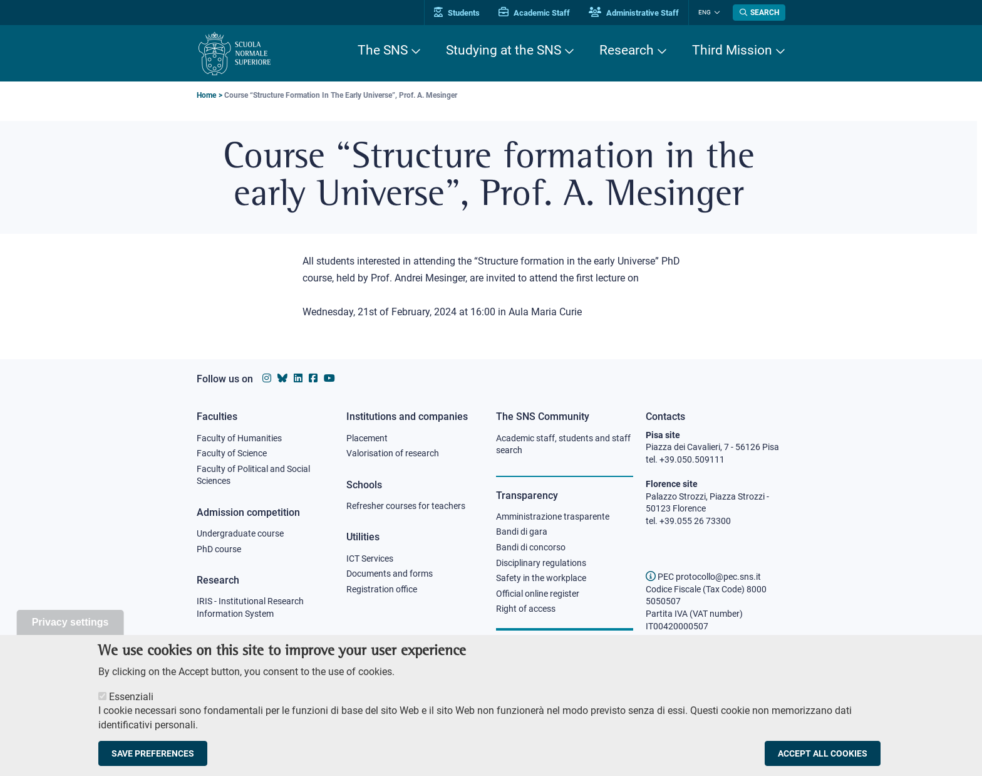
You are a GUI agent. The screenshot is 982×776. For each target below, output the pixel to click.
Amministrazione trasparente (552, 516)
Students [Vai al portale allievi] (457, 13)
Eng (704, 12)
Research (626, 50)
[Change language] (715, 12)
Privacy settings (70, 627)
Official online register (537, 594)
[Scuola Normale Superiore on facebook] (313, 378)
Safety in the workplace (541, 578)
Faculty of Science (232, 453)
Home (206, 95)
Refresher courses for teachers (405, 506)
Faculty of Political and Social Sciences (253, 475)
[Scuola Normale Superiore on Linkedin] (298, 378)
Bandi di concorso (531, 547)
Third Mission (732, 50)
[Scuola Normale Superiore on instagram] (266, 378)
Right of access (526, 609)
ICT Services (369, 558)
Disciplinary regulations (541, 563)
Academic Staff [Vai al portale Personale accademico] (534, 13)
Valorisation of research (392, 453)
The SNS (383, 50)
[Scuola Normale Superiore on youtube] (329, 378)
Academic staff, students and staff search (563, 444)
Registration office (381, 589)
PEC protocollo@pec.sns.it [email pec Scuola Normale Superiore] (703, 577)
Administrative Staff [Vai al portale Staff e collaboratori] (634, 13)
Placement (367, 438)
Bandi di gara (521, 532)
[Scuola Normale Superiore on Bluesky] (282, 378)
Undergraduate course (240, 533)
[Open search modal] (759, 12)
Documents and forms (389, 574)
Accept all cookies (822, 758)
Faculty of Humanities (239, 438)
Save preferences (152, 758)
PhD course (219, 549)
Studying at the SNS (503, 50)
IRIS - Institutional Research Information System (250, 607)
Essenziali (131, 702)
